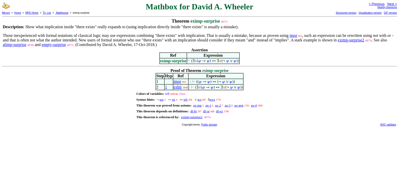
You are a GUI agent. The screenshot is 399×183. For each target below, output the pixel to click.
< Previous (376, 4)
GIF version (390, 12)
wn (162, 99)
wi (173, 99)
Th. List (47, 12)
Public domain (209, 124)
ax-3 (228, 105)
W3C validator (388, 124)
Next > (392, 4)
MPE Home (31, 12)
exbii (178, 87)
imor (293, 35)
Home (17, 12)
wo (199, 99)
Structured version (346, 12)
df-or (206, 111)
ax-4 (254, 105)
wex (212, 99)
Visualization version (370, 12)
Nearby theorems (387, 7)
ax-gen (238, 105)
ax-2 (218, 105)
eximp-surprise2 (351, 40)
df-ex (219, 111)
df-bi (193, 111)
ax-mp (197, 105)
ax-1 (208, 105)
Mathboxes (61, 12)
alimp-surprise (14, 44)
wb (185, 99)
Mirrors (6, 12)
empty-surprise (54, 44)
